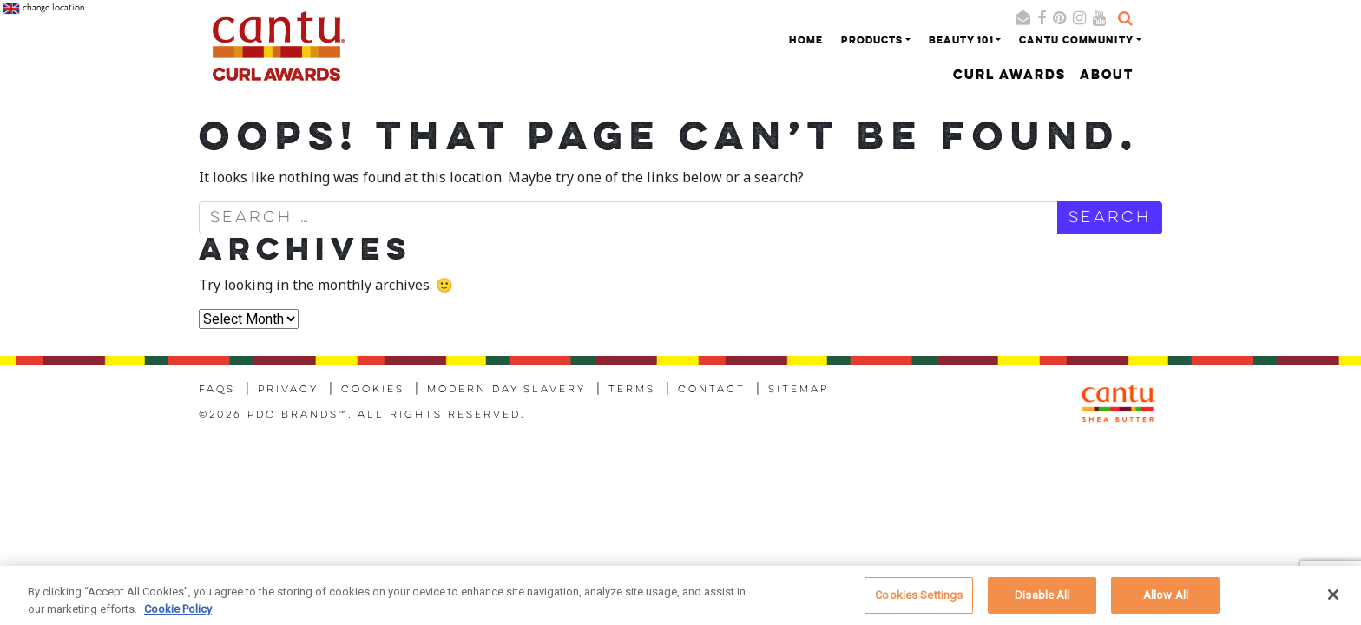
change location (43, 8)
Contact (712, 389)
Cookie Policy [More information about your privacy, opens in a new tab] (178, 613)
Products (872, 40)
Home (806, 40)
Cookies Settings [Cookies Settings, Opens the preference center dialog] (919, 600)
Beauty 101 (961, 40)
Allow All (1165, 600)
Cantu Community (1076, 40)
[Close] (1333, 600)
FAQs (217, 389)
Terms (631, 389)
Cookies (372, 389)
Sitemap (798, 389)
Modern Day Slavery (506, 389)
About (1107, 76)
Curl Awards (1009, 76)
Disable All (1042, 600)
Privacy (288, 389)
